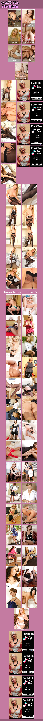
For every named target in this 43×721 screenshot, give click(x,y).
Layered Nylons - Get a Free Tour (21, 291)
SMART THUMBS (24, 629)
